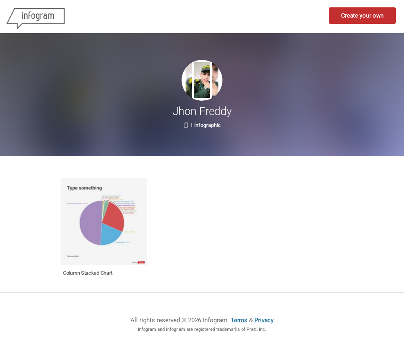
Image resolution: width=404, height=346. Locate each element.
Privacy (264, 320)
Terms (239, 320)
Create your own (362, 15)
